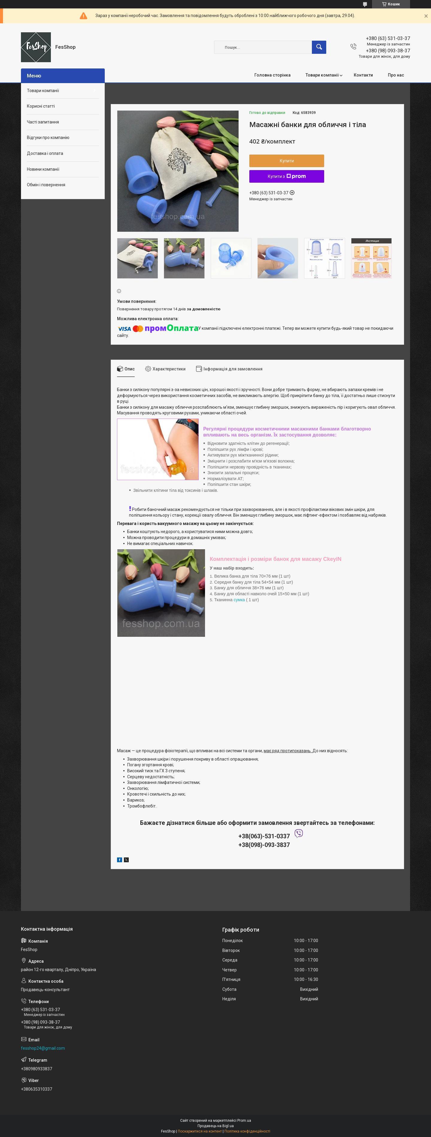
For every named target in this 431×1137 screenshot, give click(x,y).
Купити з (287, 176)
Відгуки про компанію (48, 137)
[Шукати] (319, 47)
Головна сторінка (272, 75)
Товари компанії (43, 90)
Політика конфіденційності (247, 1131)
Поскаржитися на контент (200, 1131)
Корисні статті (41, 106)
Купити (287, 160)
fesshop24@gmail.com (43, 1048)
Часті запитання (43, 122)
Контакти (363, 75)
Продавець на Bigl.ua (216, 1126)
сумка (239, 599)
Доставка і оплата (45, 153)
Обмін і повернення (46, 184)
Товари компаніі (322, 75)
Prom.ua (244, 1120)
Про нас (396, 75)
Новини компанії (43, 169)
